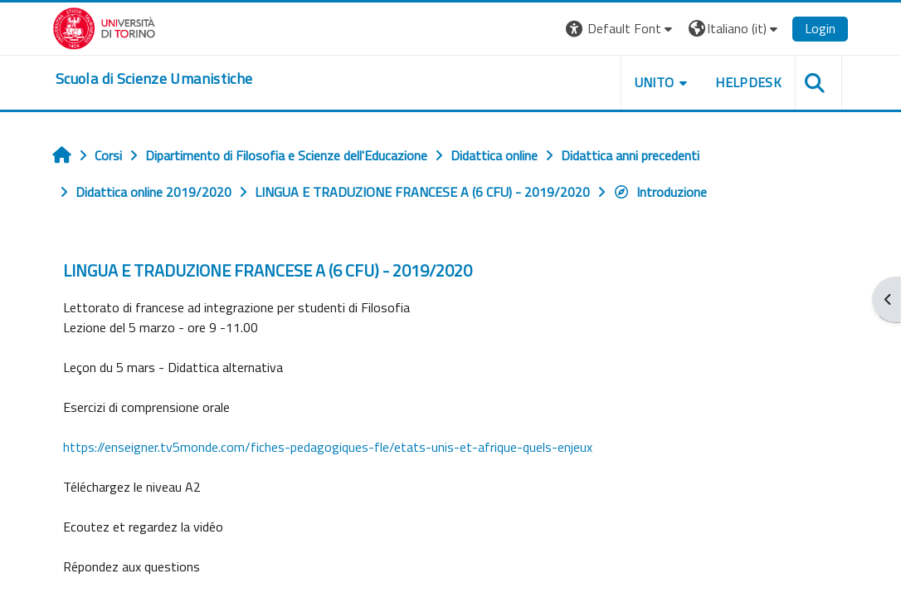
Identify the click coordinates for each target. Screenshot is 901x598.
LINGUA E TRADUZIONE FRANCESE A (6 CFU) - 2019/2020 (267, 270)
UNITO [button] (655, 82)
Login (820, 28)
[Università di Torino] (104, 27)
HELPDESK (748, 82)
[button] (621, 29)
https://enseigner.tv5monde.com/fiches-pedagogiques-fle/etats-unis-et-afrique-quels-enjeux (327, 447)
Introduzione (660, 192)
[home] (154, 79)
